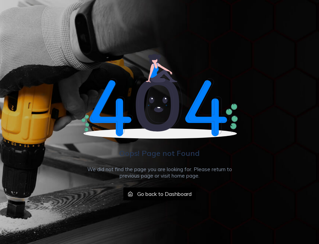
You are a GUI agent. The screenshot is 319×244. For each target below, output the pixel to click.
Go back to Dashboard (160, 193)
